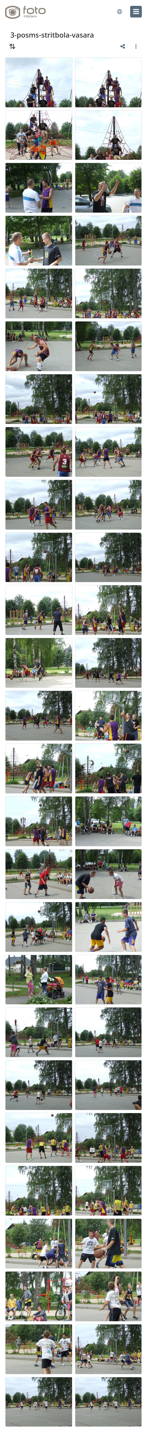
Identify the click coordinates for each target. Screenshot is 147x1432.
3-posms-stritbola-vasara (52, 35)
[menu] (136, 11)
